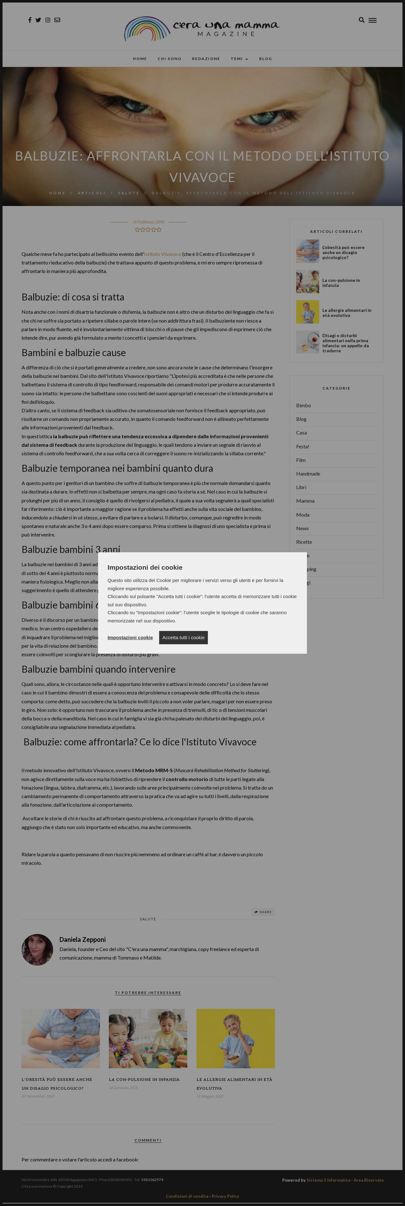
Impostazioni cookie (130, 637)
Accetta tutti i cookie (183, 637)
